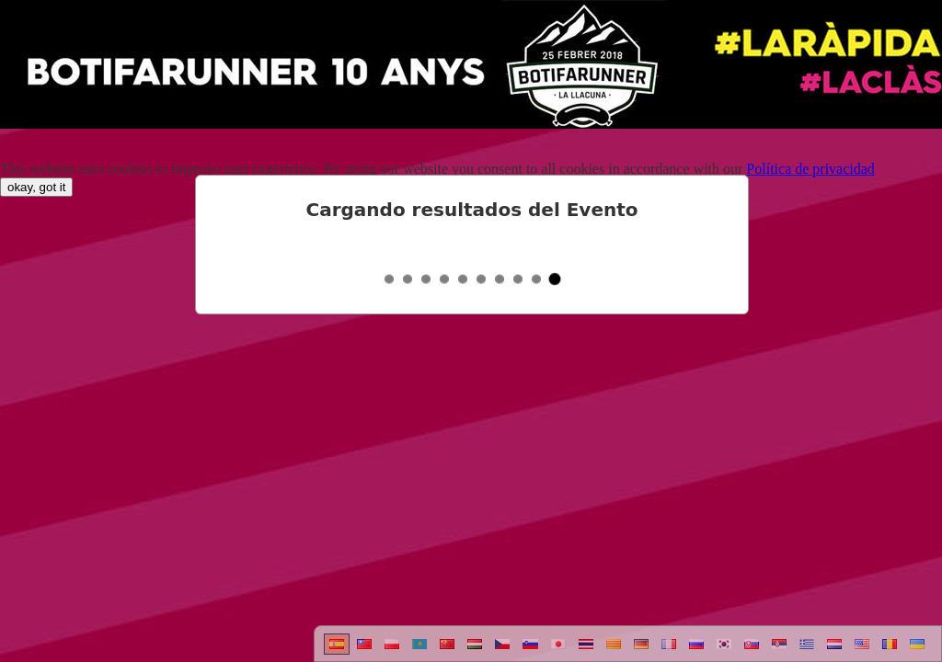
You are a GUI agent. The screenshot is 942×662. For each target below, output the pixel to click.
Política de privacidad (810, 169)
